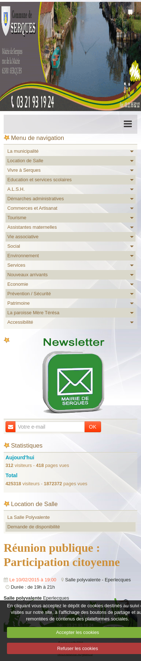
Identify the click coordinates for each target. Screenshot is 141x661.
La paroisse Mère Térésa (33, 312)
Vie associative (22, 236)
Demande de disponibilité (33, 526)
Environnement (23, 255)
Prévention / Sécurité (29, 293)
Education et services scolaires (39, 179)
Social (13, 246)
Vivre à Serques (24, 170)
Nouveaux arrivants (27, 274)
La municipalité (22, 151)
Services (16, 265)
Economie (17, 284)
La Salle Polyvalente (28, 517)
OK (92, 427)
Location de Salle (25, 160)
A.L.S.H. (16, 189)
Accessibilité (20, 322)
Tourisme (16, 217)
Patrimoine (18, 303)
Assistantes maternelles (32, 227)
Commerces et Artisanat (32, 208)
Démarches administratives (35, 198)
